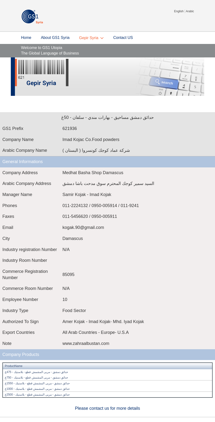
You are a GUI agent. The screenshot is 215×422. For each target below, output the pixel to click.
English (179, 11)
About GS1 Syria (55, 38)
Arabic (190, 11)
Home (26, 38)
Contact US (123, 38)
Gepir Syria (88, 38)
